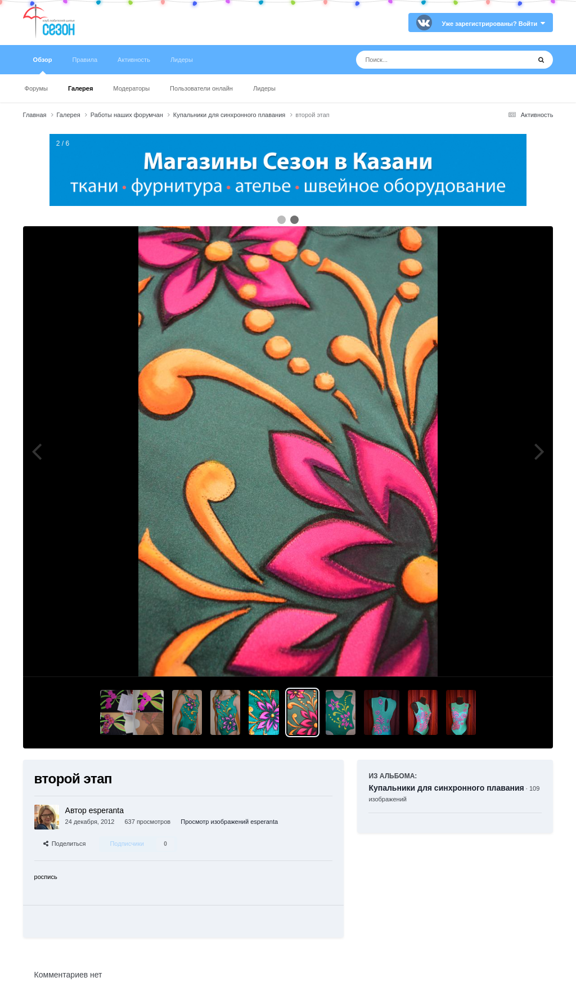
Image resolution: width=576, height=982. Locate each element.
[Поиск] (422, 60)
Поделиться (64, 843)
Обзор (42, 65)
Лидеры (264, 88)
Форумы (36, 88)
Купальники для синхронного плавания (446, 787)
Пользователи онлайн (201, 88)
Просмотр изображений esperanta (229, 821)
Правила (84, 59)
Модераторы (131, 88)
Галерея (80, 88)
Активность (134, 59)
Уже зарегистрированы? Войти (494, 23)
